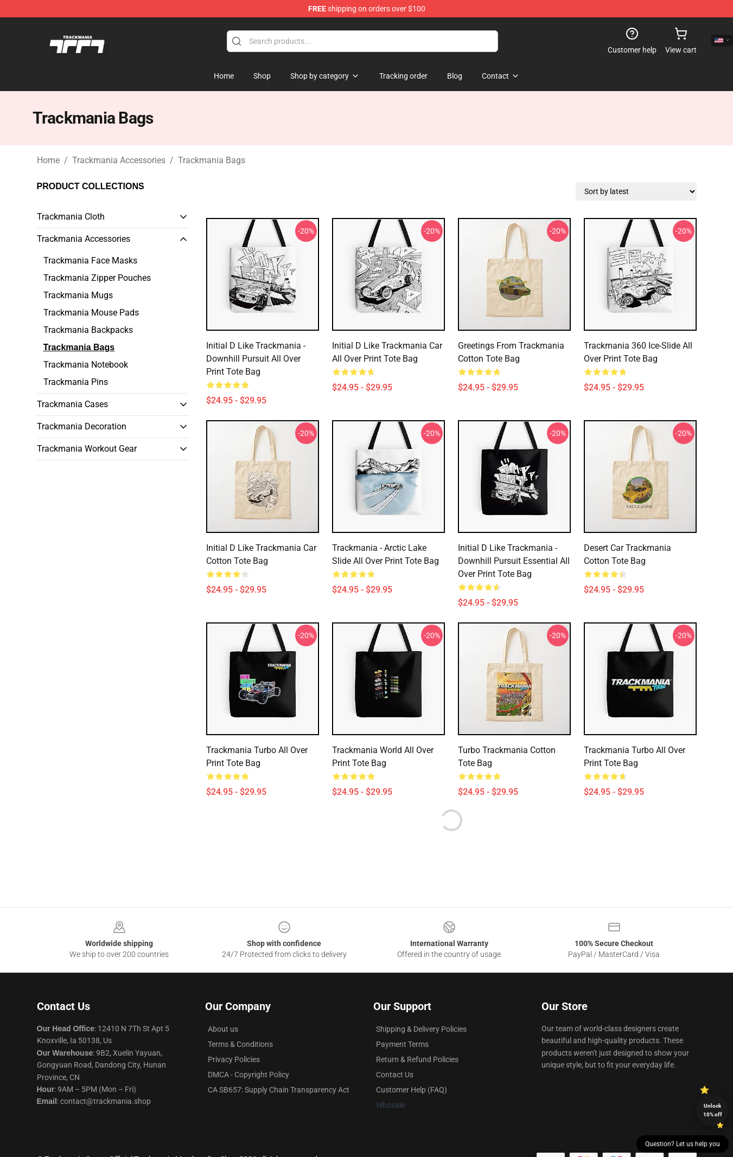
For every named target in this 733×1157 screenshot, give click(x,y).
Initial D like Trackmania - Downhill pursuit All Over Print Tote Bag (255, 358)
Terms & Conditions (240, 1044)
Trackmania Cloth (71, 216)
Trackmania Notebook (85, 364)
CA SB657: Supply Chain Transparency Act (278, 1089)
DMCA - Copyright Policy (248, 1074)
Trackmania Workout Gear (87, 448)
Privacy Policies (234, 1059)
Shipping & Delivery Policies (421, 1029)
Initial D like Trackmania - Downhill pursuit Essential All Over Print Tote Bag (514, 561)
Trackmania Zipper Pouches (97, 278)
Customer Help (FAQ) (411, 1089)
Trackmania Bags (211, 160)
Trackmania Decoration (81, 426)
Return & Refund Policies (417, 1059)
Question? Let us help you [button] (682, 1144)
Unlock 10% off (712, 1110)
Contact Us (394, 1074)
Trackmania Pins (75, 382)
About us (223, 1029)
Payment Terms (402, 1044)
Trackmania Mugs (78, 295)
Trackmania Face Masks (90, 260)
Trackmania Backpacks (88, 330)
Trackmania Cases (72, 404)
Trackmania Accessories (118, 160)
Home (48, 160)
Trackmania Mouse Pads (91, 312)
